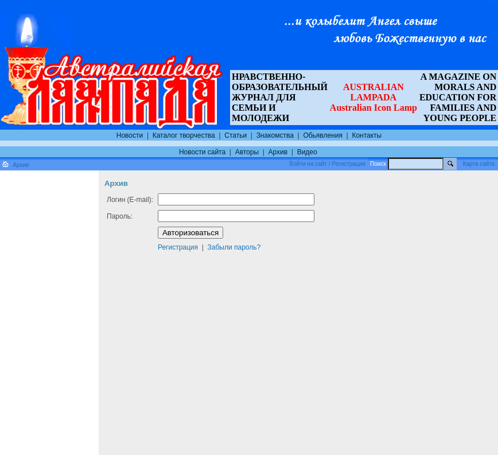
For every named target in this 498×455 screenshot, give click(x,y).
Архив (278, 152)
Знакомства (275, 135)
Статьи (235, 135)
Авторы (247, 152)
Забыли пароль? (234, 247)
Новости (129, 135)
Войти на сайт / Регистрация (327, 164)
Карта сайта (479, 164)
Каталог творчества (184, 135)
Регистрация (178, 247)
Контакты (367, 135)
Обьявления (323, 135)
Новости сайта (202, 152)
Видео (307, 152)
